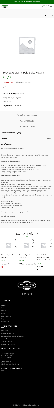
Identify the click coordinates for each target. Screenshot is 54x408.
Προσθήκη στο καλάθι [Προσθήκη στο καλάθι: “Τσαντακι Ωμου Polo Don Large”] (28, 264)
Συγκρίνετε (8, 87)
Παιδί (3, 313)
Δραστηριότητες (6, 316)
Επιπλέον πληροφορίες (27, 115)
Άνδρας (3, 308)
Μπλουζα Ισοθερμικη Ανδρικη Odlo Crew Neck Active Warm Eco (44, 257)
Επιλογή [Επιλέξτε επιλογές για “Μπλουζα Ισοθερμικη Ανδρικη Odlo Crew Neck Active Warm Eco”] (41, 266)
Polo (9, 102)
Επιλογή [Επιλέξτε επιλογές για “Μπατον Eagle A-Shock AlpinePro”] (6, 264)
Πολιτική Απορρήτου (7, 333)
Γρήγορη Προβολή (15, 246)
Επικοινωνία (5, 321)
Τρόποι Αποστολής (27, 126)
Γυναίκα (3, 310)
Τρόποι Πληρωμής (6, 341)
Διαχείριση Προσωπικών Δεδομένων (12, 336)
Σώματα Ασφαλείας (7, 319)
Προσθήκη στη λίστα (24, 82)
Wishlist (44, 5)
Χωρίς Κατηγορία (15, 98)
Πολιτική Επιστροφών (8, 344)
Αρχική (3, 305)
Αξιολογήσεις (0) (27, 121)
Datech (39, 405)
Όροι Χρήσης (5, 330)
